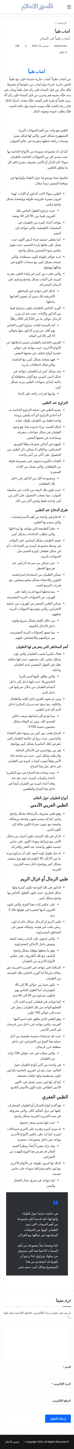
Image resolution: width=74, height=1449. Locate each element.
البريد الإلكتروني (61, 1383)
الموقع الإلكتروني (61, 1400)
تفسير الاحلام (12, 1441)
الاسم (67, 1367)
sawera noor (60, 46)
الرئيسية (64, 22)
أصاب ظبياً (37, 71)
